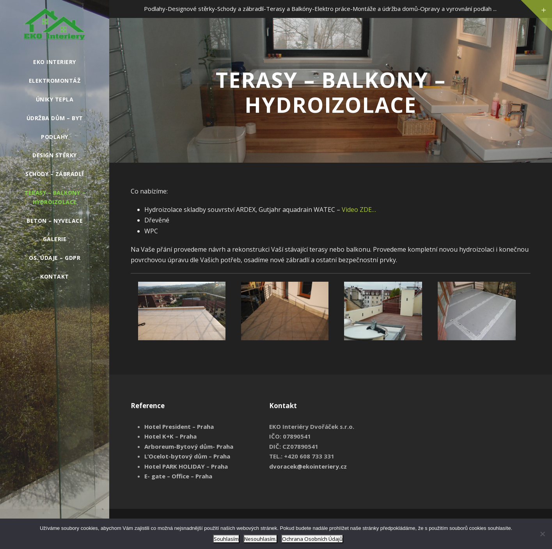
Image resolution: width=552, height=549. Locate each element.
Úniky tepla (55, 99)
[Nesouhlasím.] (542, 534)
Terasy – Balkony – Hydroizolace (54, 197)
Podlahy (54, 136)
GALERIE (55, 239)
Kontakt (54, 276)
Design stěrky (54, 155)
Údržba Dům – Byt (55, 118)
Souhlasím (226, 538)
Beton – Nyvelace (55, 220)
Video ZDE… (359, 209)
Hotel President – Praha (179, 426)
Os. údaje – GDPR (54, 257)
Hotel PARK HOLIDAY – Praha (186, 466)
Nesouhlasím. (260, 538)
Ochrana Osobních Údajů (312, 538)
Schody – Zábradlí (54, 174)
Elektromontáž (55, 80)
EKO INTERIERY (54, 62)
